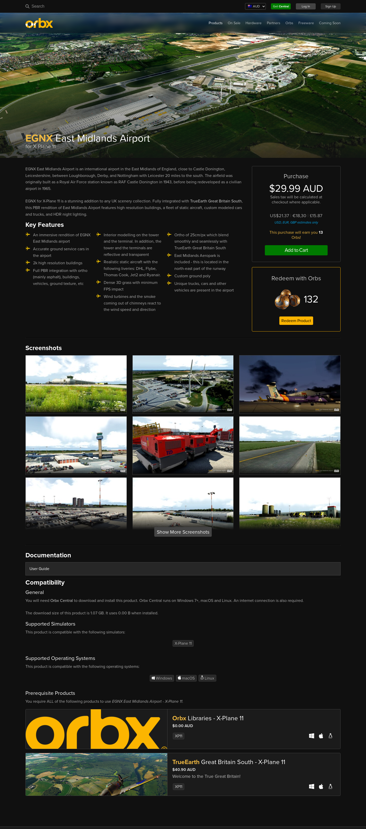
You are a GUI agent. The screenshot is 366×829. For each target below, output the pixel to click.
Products (216, 23)
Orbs (289, 23)
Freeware (306, 23)
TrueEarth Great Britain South (216, 201)
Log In (306, 6)
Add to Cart (296, 250)
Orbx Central (61, 600)
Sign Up (330, 6)
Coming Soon (330, 23)
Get (281, 6)
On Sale (234, 23)
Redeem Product (296, 320)
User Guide (39, 568)
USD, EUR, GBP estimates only (296, 222)
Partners (273, 23)
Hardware (254, 23)
